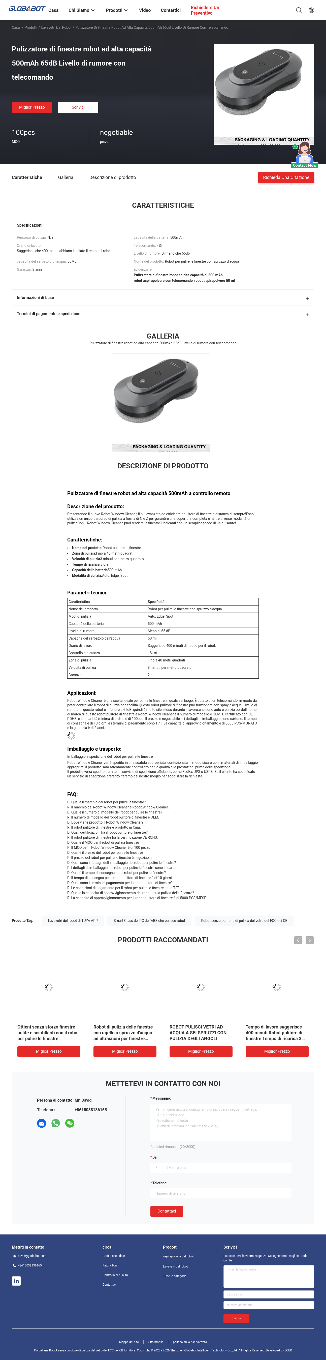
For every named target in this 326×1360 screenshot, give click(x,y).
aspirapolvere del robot (178, 1256)
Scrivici (78, 107)
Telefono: (159, 1183)
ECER (288, 1350)
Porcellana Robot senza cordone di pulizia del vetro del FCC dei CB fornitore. (85, 1350)
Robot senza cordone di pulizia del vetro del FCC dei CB (244, 921)
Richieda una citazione (286, 177)
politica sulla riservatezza (190, 1342)
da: (155, 1157)
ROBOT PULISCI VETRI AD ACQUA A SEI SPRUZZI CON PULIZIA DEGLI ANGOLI (198, 1032)
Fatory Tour (110, 1265)
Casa (16, 27)
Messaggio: (161, 1098)
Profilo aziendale (114, 1256)
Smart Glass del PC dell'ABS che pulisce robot (149, 921)
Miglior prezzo (32, 107)
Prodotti (31, 27)
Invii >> (236, 1318)
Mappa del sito (129, 1342)
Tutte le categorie (174, 1276)
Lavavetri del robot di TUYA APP (73, 921)
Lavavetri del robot (56, 27)
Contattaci (166, 1211)
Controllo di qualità (115, 1275)
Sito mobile (156, 1342)
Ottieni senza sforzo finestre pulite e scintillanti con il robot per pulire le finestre (48, 1032)
